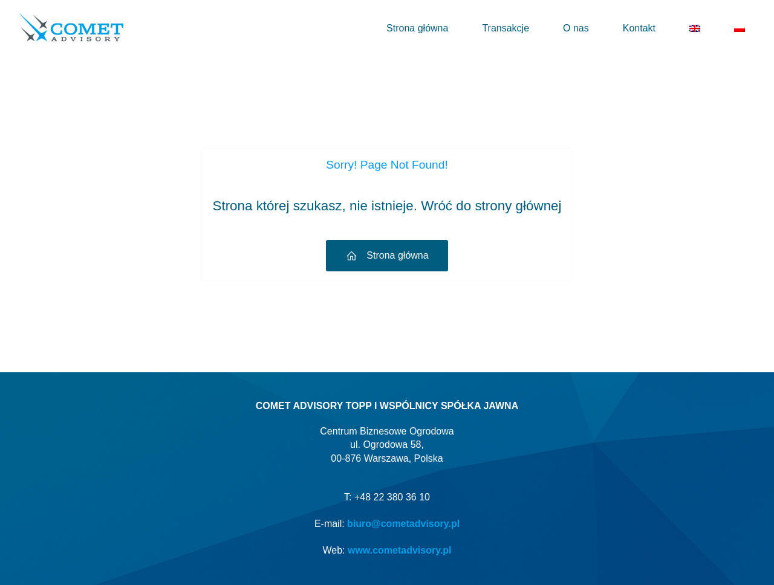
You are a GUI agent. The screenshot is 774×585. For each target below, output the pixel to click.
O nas (576, 28)
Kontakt (639, 28)
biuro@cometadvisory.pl (403, 524)
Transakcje (505, 28)
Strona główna (417, 28)
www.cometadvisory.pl (400, 550)
